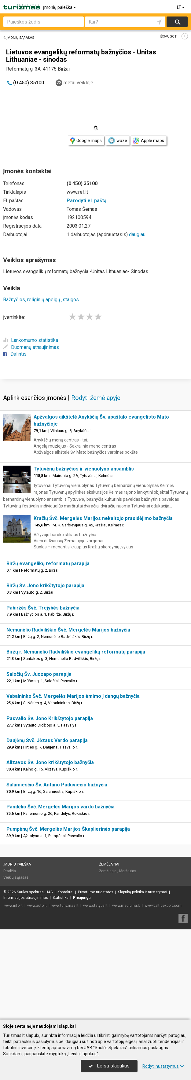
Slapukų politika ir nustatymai (142, 982)
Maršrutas (127, 961)
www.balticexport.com (163, 996)
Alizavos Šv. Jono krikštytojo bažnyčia (50, 852)
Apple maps (148, 140)
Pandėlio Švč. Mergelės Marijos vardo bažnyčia (60, 897)
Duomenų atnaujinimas (31, 347)
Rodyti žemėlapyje (95, 488)
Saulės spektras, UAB (35, 982)
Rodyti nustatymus (163, 1066)
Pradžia (9, 961)
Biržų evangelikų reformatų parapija (48, 654)
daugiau (137, 234)
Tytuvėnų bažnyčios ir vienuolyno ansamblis (84, 559)
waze (117, 141)
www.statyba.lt (95, 996)
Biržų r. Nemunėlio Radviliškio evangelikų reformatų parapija (75, 742)
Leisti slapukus (109, 1066)
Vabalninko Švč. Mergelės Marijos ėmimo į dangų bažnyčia (73, 786)
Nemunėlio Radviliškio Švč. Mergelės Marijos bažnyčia (68, 720)
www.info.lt (13, 996)
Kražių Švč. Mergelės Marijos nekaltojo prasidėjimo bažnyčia (103, 608)
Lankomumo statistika (30, 340)
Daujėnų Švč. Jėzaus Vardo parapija (47, 830)
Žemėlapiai (109, 954)
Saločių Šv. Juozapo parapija (39, 764)
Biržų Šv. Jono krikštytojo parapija (45, 676)
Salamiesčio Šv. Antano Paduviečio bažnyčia (56, 875)
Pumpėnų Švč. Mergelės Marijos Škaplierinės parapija (68, 919)
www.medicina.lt (126, 996)
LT (181, 7)
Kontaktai (65, 982)
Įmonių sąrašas (18, 38)
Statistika (60, 988)
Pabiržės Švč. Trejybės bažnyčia (42, 698)
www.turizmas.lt (65, 996)
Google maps (86, 140)
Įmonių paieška (60, 7)
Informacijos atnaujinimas (25, 988)
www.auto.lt (37, 996)
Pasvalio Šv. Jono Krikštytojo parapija (49, 808)
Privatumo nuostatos (95, 982)
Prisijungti (81, 988)
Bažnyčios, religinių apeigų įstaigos (41, 299)
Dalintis (15, 354)
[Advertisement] (95, 423)
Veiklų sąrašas (15, 967)
